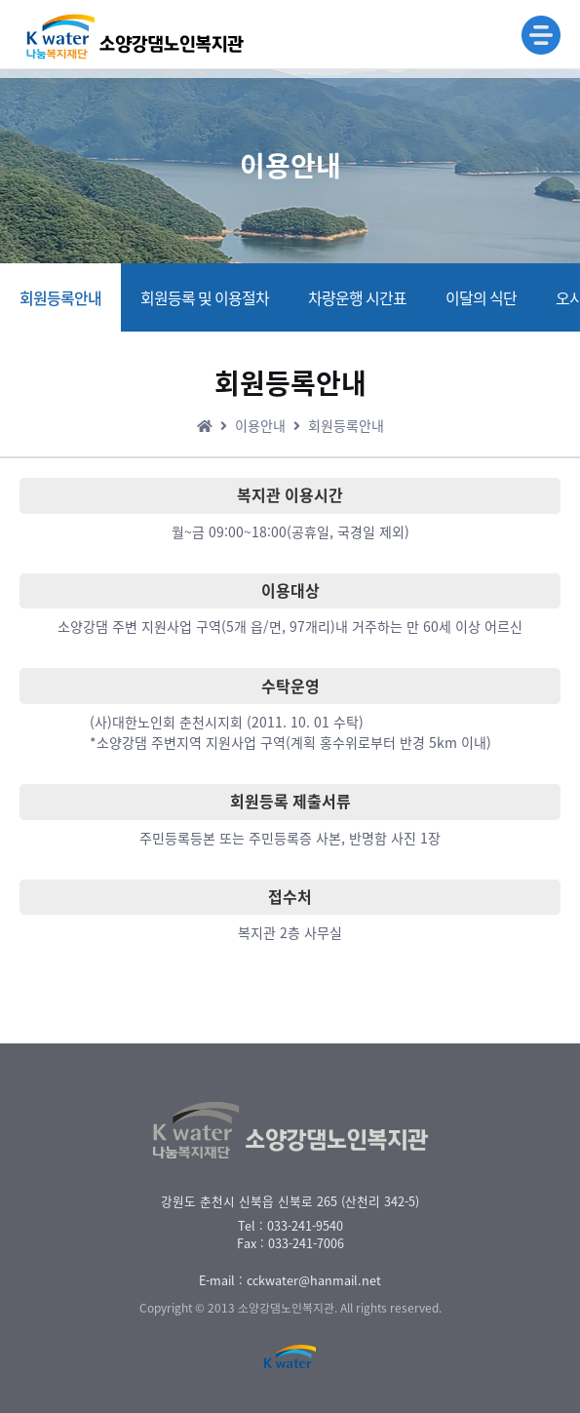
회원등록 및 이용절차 (204, 297)
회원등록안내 (60, 297)
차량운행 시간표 (357, 297)
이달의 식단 (481, 297)
